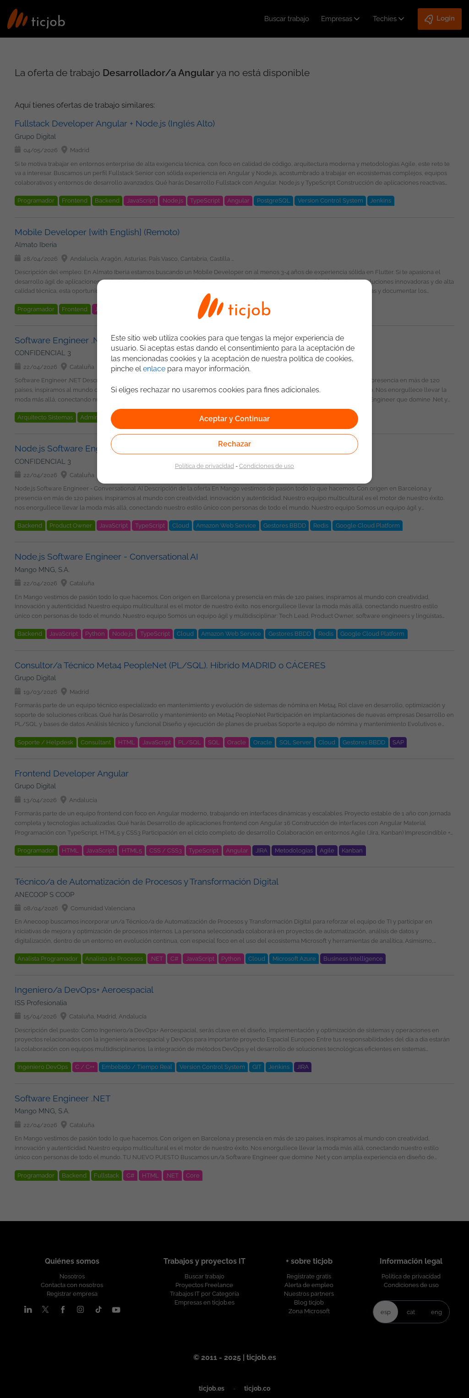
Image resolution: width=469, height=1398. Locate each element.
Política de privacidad (204, 465)
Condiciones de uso (266, 465)
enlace (154, 368)
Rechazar (234, 444)
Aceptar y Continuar (234, 418)
